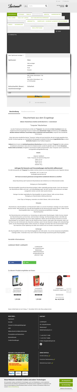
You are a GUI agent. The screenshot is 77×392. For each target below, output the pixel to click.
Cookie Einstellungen (13, 340)
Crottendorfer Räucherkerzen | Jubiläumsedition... (38, 290)
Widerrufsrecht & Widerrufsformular (17, 331)
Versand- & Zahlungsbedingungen (17, 325)
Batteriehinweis (12, 337)
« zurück (17, 18)
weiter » (23, 18)
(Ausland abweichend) (49, 63)
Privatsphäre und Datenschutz (16, 334)
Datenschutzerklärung (13, 386)
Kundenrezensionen (28, 111)
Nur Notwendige (66, 384)
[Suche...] (26, 5)
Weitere (35, 11)
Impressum (11, 319)
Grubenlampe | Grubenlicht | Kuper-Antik (59, 289)
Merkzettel (66, 1)
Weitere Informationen (66, 388)
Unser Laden (57, 11)
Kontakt (10, 322)
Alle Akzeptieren (66, 380)
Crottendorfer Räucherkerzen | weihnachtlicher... (17, 290)
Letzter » (28, 18)
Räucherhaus (12, 11)
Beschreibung (14, 111)
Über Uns (66, 11)
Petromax (21, 11)
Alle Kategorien (47, 11)
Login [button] (58, 1)
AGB (9, 328)
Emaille (29, 11)
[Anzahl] (38, 84)
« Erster (11, 18)
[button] (10, 84)
